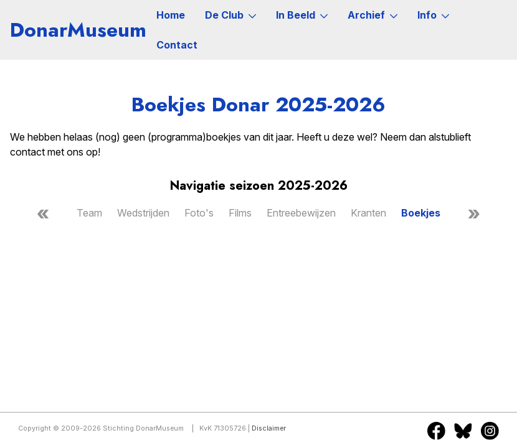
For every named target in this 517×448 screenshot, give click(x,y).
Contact (176, 45)
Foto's (199, 213)
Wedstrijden (143, 213)
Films (240, 213)
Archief (372, 15)
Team (89, 213)
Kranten (368, 213)
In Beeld (302, 15)
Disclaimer (269, 428)
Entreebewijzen (301, 213)
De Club (230, 15)
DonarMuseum (78, 30)
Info (433, 15)
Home (170, 15)
